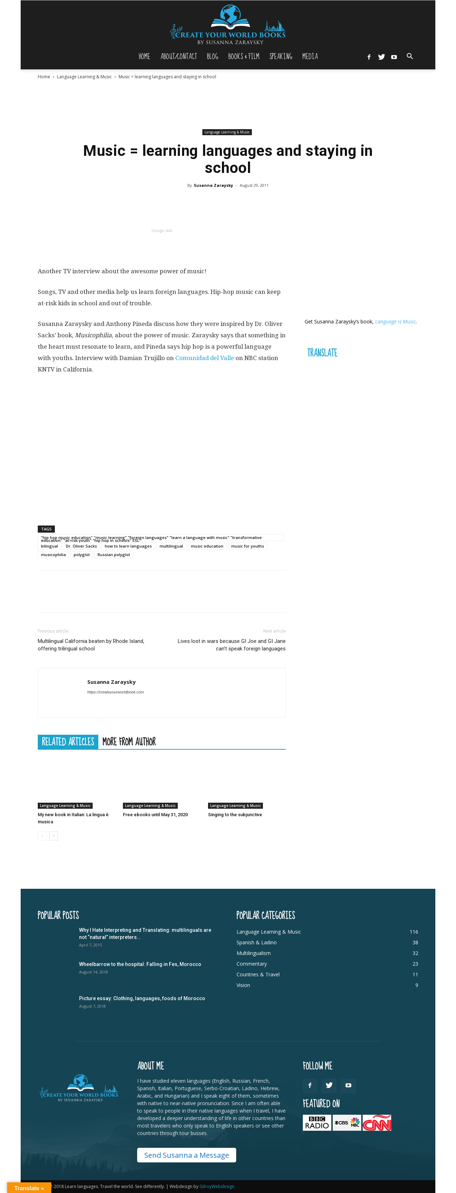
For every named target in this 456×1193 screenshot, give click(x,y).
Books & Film (243, 56)
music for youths (247, 546)
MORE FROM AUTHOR (129, 742)
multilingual (171, 546)
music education (207, 546)
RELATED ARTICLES (68, 742)
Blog (212, 56)
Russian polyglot (114, 554)
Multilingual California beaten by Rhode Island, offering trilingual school (91, 645)
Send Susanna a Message (186, 1155)
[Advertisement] (228, 104)
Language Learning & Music (84, 77)
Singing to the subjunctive (235, 814)
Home (144, 56)
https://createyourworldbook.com (115, 692)
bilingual (49, 546)
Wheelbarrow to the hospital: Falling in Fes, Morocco (140, 964)
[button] (409, 57)
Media (310, 56)
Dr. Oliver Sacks (81, 546)
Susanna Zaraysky (213, 185)
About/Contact (178, 56)
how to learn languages (128, 546)
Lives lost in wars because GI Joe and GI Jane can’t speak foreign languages (232, 645)
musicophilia (53, 554)
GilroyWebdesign (217, 1186)
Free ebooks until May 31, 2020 (155, 814)
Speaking (280, 56)
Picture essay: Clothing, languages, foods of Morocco (142, 998)
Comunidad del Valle (204, 357)
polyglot (82, 554)
